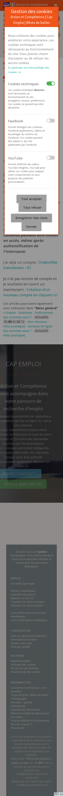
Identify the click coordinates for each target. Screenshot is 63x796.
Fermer (31, 227)
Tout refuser (32, 207)
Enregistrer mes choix (31, 218)
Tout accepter (31, 199)
